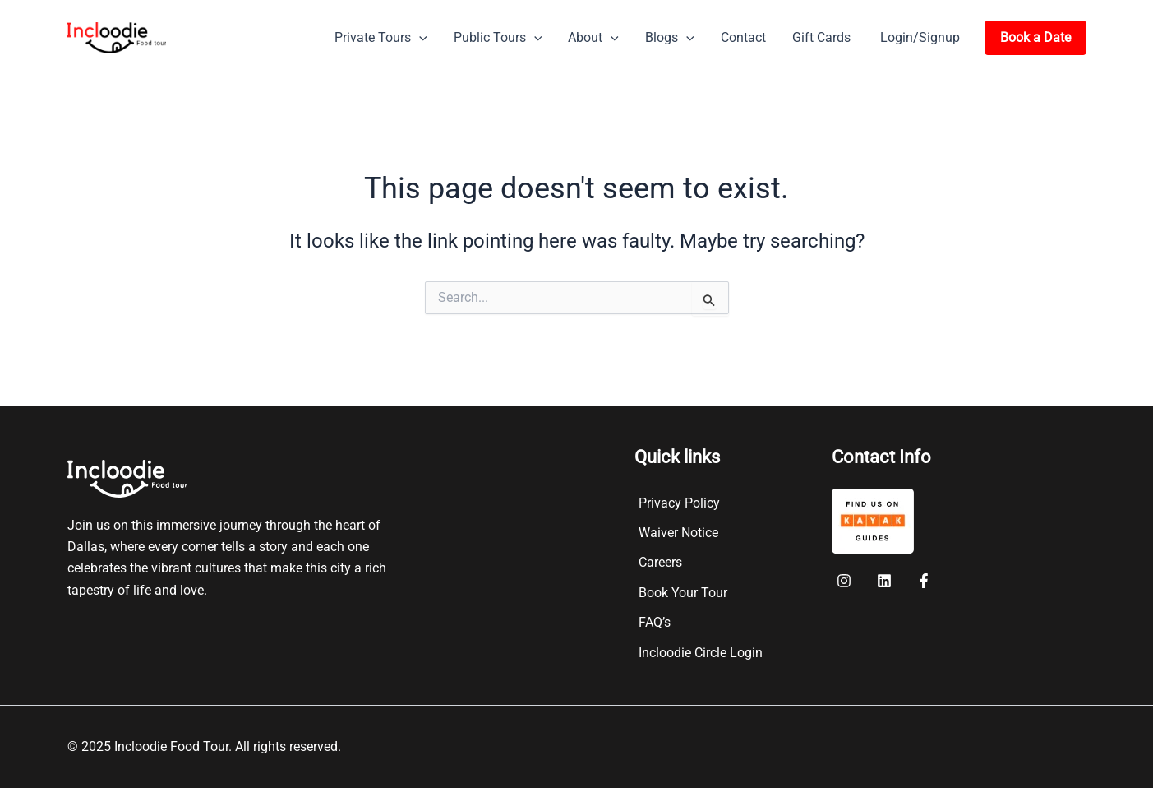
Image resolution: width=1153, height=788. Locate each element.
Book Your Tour (683, 592)
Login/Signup (920, 37)
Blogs (669, 37)
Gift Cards (821, 37)
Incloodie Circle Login (701, 653)
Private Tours (380, 37)
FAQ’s (655, 622)
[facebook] (847, 580)
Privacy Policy (679, 503)
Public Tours (498, 37)
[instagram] (926, 580)
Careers (660, 562)
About (593, 37)
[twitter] (886, 580)
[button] (419, 37)
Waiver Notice (678, 532)
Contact (743, 37)
